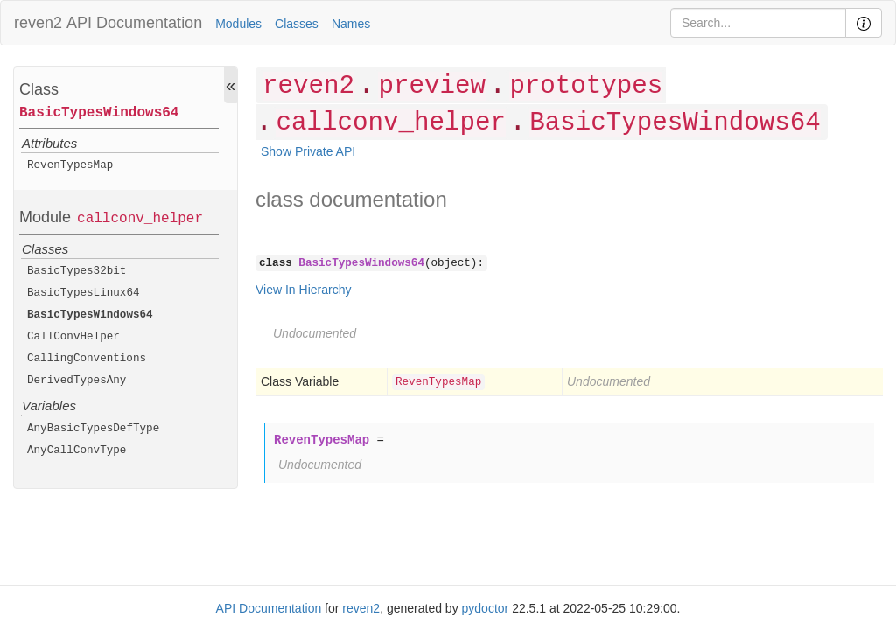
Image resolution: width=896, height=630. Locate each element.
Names (351, 24)
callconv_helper (140, 219)
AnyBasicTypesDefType (93, 429)
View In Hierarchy (303, 290)
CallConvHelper (73, 337)
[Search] (758, 23)
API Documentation (134, 23)
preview (431, 86)
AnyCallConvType (76, 450)
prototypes (585, 86)
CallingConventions (86, 359)
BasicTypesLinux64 (83, 293)
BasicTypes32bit (76, 271)
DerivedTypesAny (76, 380)
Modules (238, 24)
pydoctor (485, 608)
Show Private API (308, 151)
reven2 (38, 23)
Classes (296, 24)
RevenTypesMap (70, 165)
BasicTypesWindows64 (98, 113)
